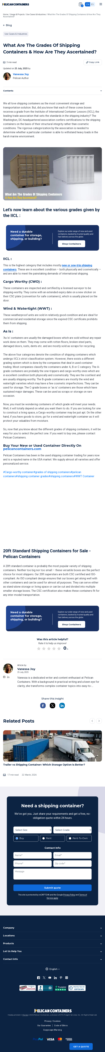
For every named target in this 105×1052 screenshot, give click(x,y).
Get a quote (81, 1046)
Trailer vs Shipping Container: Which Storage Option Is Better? (44, 764)
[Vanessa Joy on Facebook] (4, 677)
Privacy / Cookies (52, 1021)
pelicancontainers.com (23, 449)
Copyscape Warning (52, 1030)
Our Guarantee (44, 1025)
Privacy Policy (69, 895)
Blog (7, 25)
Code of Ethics (61, 1025)
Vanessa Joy (21, 74)
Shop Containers (71, 244)
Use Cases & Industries (16, 34)
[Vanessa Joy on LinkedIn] (8, 677)
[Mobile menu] (100, 4)
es (92, 4)
